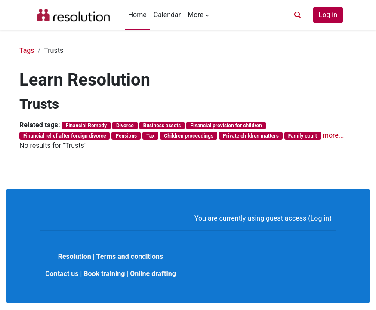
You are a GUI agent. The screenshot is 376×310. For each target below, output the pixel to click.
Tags (26, 50)
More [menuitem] (195, 15)
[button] (298, 15)
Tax (150, 136)
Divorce (125, 126)
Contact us (61, 274)
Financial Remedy (86, 126)
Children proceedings (188, 136)
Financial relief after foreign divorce (64, 136)
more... (333, 135)
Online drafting (153, 274)
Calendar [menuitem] (167, 15)
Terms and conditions (129, 256)
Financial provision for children (226, 126)
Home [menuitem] (137, 15)
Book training (104, 274)
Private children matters (251, 136)
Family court (302, 136)
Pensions (126, 136)
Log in (328, 15)
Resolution (74, 256)
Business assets (162, 126)
